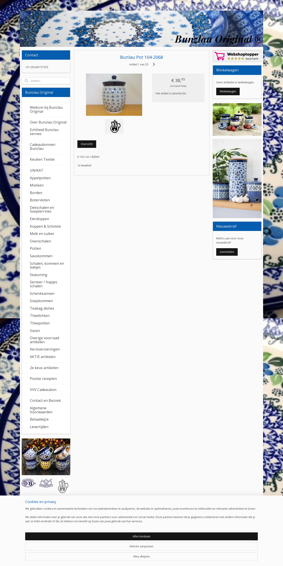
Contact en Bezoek (45, 400)
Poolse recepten (43, 378)
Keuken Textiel (42, 159)
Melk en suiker (42, 233)
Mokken (37, 185)
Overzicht (87, 144)
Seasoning (38, 274)
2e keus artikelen (44, 367)
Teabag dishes (42, 308)
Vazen (35, 330)
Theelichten (40, 315)
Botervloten (40, 200)
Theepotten (40, 323)
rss (135, 558)
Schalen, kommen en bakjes (47, 265)
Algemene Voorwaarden (41, 410)
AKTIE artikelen (42, 356)
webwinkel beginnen (152, 558)
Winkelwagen (228, 91)
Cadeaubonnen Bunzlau (42, 146)
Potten (35, 248)
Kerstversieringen (45, 349)
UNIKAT (36, 170)
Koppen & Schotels (45, 226)
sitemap (126, 558)
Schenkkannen (42, 293)
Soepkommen (41, 300)
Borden (36, 192)
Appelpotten (40, 177)
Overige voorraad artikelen (44, 339)
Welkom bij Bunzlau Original (46, 109)
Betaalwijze (39, 419)
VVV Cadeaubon (43, 389)
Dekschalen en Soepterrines (42, 209)
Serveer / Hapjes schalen (43, 284)
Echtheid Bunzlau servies (44, 131)
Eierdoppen (39, 218)
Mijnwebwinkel (191, 558)
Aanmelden (227, 252)
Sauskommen (41, 255)
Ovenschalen (40, 241)
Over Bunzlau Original (48, 122)
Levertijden (39, 426)
